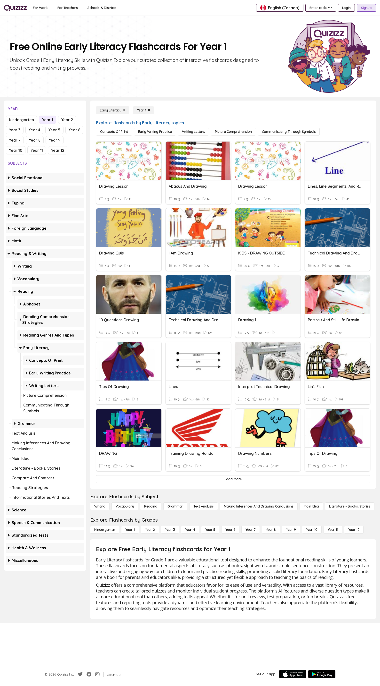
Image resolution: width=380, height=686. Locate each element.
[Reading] (150, 506)
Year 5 (54, 129)
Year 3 (14, 129)
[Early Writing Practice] (155, 132)
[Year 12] (354, 530)
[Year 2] (150, 530)
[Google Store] (321, 674)
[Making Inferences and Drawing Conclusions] (259, 506)
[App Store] (292, 674)
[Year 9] (291, 530)
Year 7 (15, 140)
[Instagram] (97, 674)
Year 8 (34, 140)
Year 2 (67, 119)
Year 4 (34, 129)
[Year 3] (170, 530)
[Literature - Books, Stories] (349, 506)
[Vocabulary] (124, 506)
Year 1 (47, 119)
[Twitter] (80, 674)
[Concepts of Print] (114, 132)
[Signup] (366, 8)
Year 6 (74, 129)
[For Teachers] (68, 8)
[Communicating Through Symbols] (289, 132)
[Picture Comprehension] (233, 132)
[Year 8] (271, 530)
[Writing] (100, 506)
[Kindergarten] (104, 530)
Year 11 (37, 150)
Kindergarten (21, 119)
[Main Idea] (311, 506)
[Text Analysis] (203, 506)
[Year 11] (333, 530)
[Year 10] (312, 530)
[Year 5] (210, 530)
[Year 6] (230, 530)
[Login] (346, 8)
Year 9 (54, 140)
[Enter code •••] (320, 8)
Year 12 (57, 150)
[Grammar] (175, 506)
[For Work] (40, 8)
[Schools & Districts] (102, 8)
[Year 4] (190, 530)
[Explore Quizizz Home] (15, 8)
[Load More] (233, 479)
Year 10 (15, 150)
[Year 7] (250, 530)
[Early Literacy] (112, 110)
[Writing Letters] (193, 132)
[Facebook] (89, 674)
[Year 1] (143, 110)
